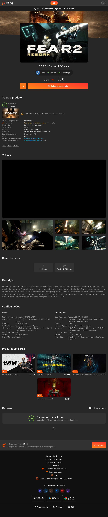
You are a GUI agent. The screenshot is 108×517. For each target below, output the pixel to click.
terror (16, 145)
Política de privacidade (54, 459)
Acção (26, 136)
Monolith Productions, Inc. (33, 129)
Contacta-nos (54, 465)
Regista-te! (99, 445)
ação (9, 145)
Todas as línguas (97, 408)
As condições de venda (54, 456)
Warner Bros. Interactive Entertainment (38, 132)
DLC (4, 145)
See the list (28, 121)
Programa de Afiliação (54, 462)
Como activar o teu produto (33, 125)
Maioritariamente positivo (33, 138)
